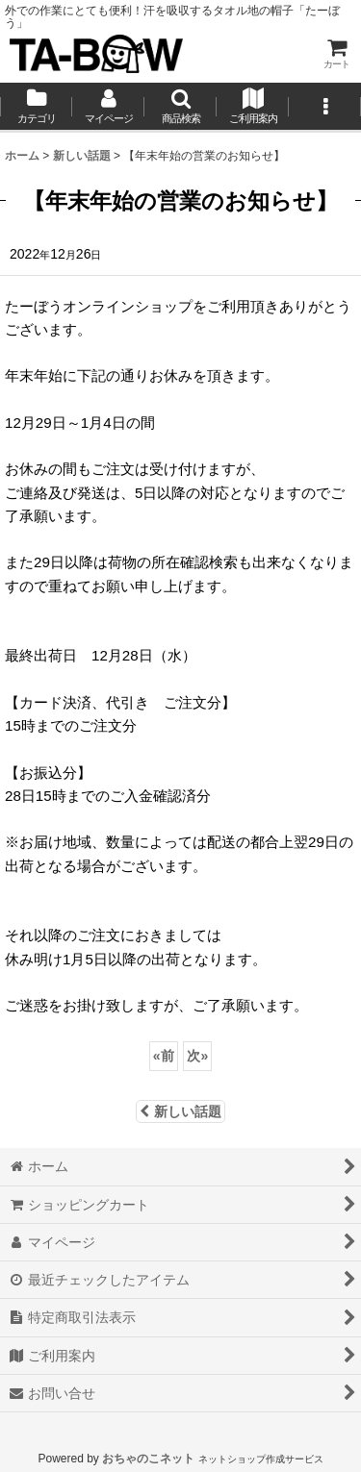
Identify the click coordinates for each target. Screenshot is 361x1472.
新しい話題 (180, 1111)
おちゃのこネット (148, 1458)
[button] (180, 108)
